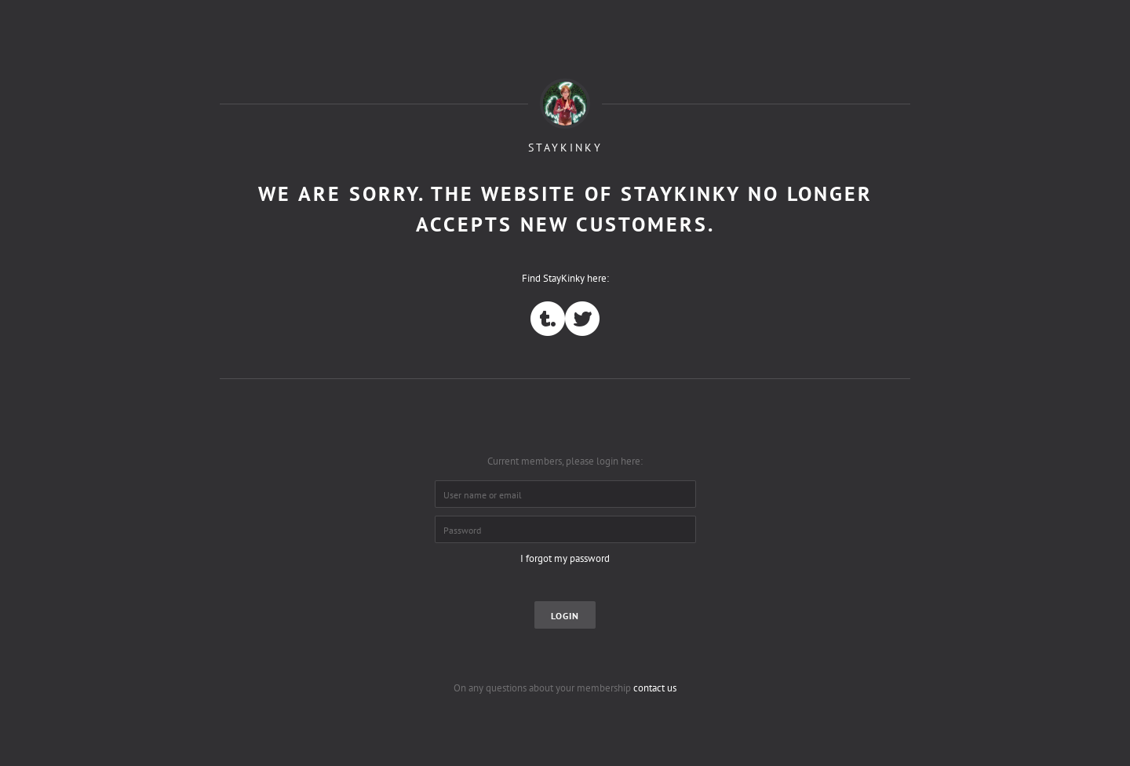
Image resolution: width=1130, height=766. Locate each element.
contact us (654, 688)
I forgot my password (565, 558)
